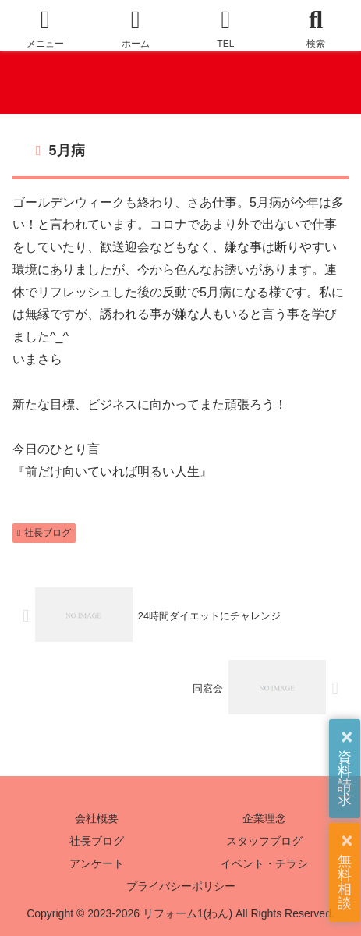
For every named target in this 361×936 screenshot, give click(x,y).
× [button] (346, 736)
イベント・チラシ (264, 863)
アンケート (96, 863)
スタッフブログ (264, 841)
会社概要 (97, 818)
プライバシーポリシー (180, 886)
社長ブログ (44, 532)
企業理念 (264, 818)
